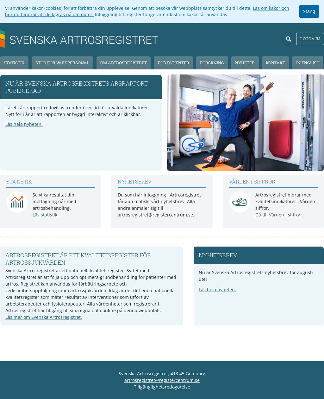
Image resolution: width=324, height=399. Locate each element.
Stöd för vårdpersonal (62, 63)
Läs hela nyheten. (24, 124)
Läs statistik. (46, 215)
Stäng (309, 11)
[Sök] (289, 39)
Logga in (310, 39)
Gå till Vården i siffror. (278, 215)
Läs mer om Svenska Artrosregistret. (43, 317)
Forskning (212, 63)
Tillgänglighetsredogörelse (162, 387)
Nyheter (245, 63)
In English (308, 63)
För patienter (173, 63)
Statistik (14, 63)
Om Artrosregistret (123, 63)
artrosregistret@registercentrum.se (162, 380)
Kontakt (275, 63)
